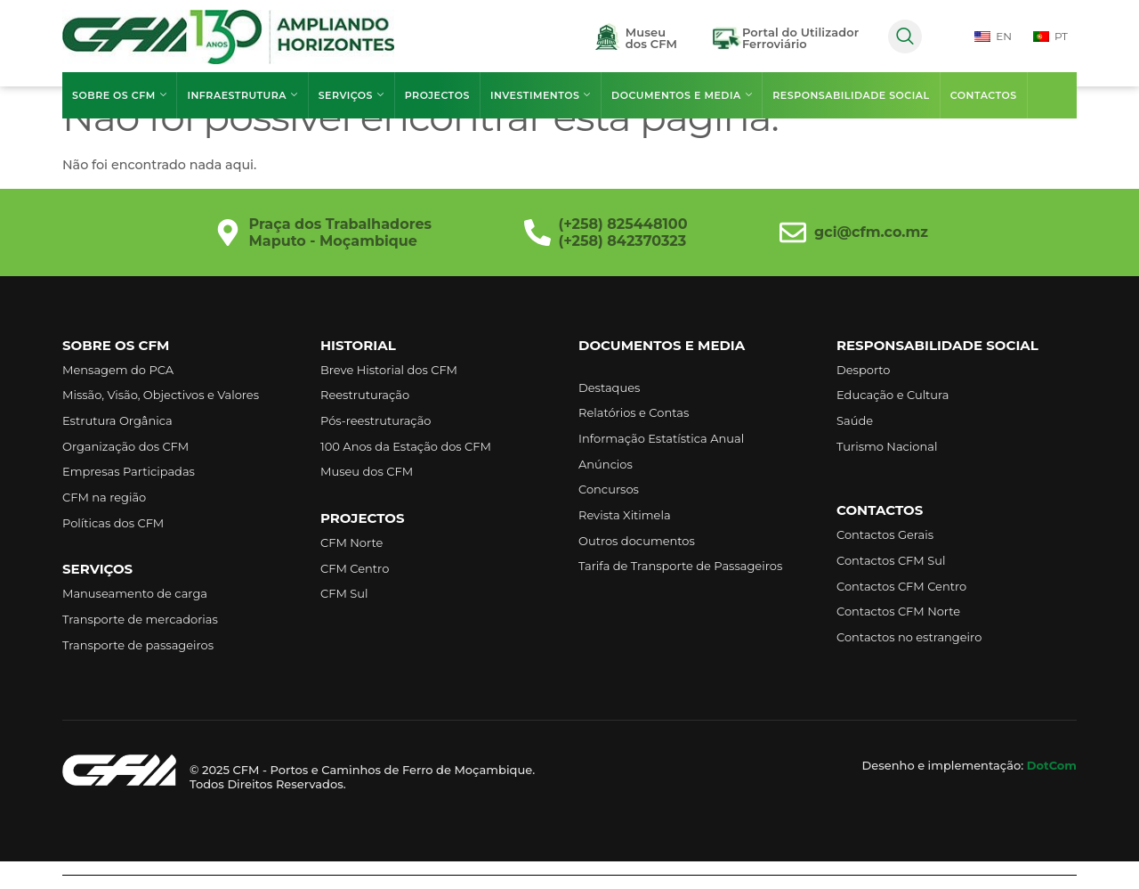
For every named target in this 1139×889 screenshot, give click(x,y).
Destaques (609, 387)
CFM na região (104, 497)
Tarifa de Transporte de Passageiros (680, 566)
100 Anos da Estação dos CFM (405, 446)
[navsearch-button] (905, 36)
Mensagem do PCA (118, 370)
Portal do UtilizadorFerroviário (800, 38)
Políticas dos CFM (113, 522)
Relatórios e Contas (633, 412)
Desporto (863, 370)
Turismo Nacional (886, 446)
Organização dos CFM (125, 446)
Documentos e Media (680, 95)
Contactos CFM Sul (890, 560)
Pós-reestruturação (375, 420)
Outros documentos (636, 540)
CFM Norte (351, 542)
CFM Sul (344, 593)
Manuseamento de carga (134, 593)
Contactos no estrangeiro (908, 637)
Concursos (608, 489)
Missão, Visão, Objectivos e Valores (160, 394)
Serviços (351, 95)
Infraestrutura (242, 95)
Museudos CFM (651, 38)
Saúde (854, 420)
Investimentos (539, 95)
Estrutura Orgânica (117, 420)
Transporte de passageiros (138, 644)
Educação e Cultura (892, 394)
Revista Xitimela (624, 515)
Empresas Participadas (128, 471)
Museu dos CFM (366, 471)
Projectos (436, 95)
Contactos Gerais (884, 534)
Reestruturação (364, 394)
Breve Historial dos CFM (388, 370)
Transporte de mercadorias (140, 619)
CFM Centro (354, 567)
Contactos (982, 95)
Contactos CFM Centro (901, 585)
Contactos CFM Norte (898, 611)
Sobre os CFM (119, 95)
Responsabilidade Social (849, 95)
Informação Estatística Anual (661, 438)
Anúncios (605, 464)
